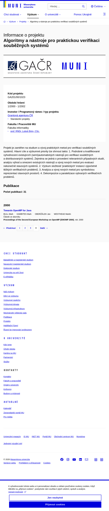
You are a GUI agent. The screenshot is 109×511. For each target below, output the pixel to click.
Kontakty (7, 376)
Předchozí (9, 228)
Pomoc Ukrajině (83, 14)
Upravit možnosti (17, 494)
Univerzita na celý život (13, 272)
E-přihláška (8, 277)
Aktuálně (10, 402)
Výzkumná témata (11, 304)
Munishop (80, 436)
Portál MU (47, 436)
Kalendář (7, 408)
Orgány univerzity (11, 385)
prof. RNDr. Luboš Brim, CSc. (25, 131)
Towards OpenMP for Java (17, 210)
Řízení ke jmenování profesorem (17, 330)
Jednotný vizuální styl (12, 443)
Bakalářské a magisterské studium (18, 260)
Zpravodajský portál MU (13, 413)
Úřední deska (9, 349)
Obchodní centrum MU (64, 436)
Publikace (7, 317)
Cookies (47, 463)
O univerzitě (14, 338)
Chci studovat (15, 253)
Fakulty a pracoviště (12, 381)
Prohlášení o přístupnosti (29, 463)
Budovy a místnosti (11, 393)
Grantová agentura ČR (20, 115)
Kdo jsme (7, 345)
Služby (6, 362)
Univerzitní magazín (12, 436)
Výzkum (8, 285)
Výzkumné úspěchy (11, 300)
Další (44, 228)
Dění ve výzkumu (10, 296)
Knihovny (7, 389)
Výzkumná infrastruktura (14, 309)
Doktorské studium (11, 268)
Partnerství (8, 357)
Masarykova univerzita (20, 459)
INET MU (36, 436)
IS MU (26, 436)
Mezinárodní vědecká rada (15, 313)
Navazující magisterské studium (17, 264)
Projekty (7, 321)
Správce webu (9, 463)
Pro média (7, 417)
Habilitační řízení (10, 325)
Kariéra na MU (9, 353)
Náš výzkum (8, 292)
